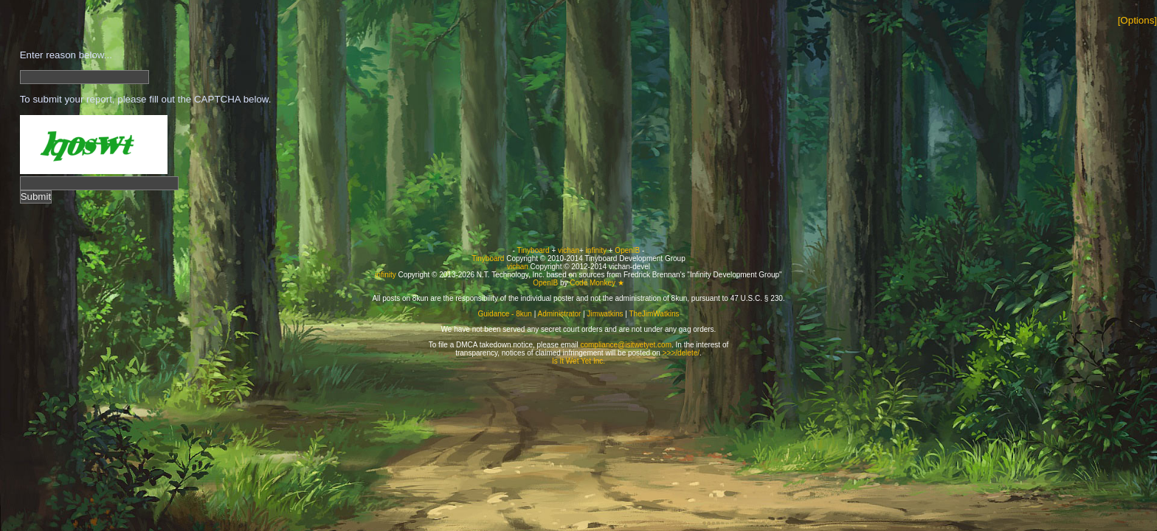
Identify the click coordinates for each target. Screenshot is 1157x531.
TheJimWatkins (654, 314)
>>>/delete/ (681, 353)
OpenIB (627, 250)
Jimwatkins (605, 314)
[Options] (1137, 20)
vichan (568, 250)
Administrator (559, 314)
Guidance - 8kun (505, 314)
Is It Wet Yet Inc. (578, 361)
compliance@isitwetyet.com (625, 345)
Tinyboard (533, 250)
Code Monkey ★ (597, 283)
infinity (596, 250)
